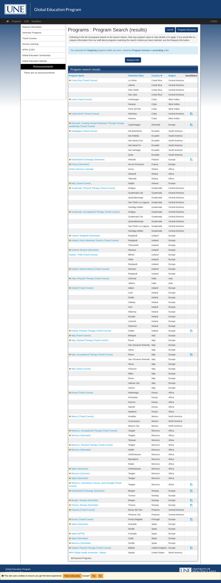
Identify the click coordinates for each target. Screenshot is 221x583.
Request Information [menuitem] (32, 27)
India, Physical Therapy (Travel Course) (90, 278)
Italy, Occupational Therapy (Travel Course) (92, 354)
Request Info (133, 60)
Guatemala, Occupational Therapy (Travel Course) (95, 212)
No (100, 576)
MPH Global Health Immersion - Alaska (87, 552)
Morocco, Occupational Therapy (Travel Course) (94, 430)
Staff (26, 21)
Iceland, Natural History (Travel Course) (90, 269)
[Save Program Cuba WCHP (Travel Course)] (191, 113)
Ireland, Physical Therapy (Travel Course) (91, 331)
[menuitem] (43, 81)
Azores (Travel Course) (82, 519)
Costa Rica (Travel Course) (84, 80)
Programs (16, 21)
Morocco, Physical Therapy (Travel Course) (92, 445)
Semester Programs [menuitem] (31, 32)
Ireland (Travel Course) (82, 288)
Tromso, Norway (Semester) (84, 505)
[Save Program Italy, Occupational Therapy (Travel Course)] (191, 354)
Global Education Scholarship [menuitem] (36, 55)
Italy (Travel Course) (81, 183)
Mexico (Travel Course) (82, 416)
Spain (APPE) (78, 533)
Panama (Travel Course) (83, 510)
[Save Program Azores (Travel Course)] (191, 519)
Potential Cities (136, 75)
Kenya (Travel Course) (82, 392)
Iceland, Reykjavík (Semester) (85, 235)
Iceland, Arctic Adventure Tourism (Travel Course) (94, 240)
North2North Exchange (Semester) (88, 159)
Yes (93, 576)
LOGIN (213, 21)
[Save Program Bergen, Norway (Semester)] (191, 500)
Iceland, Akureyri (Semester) (85, 250)
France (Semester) (80, 164)
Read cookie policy (72, 576)
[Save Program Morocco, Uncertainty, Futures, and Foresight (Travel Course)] (191, 484)
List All (170, 30)
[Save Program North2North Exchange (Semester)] (191, 159)
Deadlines (36, 21)
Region (172, 75)
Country (156, 75)
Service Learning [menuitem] (30, 44)
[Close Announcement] (195, 37)
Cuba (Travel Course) (81, 99)
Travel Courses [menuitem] (29, 38)
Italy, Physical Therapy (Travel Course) (89, 340)
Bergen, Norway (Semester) (84, 500)
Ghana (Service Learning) (81, 169)
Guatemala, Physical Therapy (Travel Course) (93, 188)
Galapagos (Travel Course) (84, 131)
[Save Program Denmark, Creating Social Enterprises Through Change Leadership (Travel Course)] (191, 125)
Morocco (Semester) (81, 435)
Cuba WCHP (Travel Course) (85, 113)
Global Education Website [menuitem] (34, 61)
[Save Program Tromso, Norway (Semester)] (191, 505)
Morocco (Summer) (80, 473)
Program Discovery (187, 30)
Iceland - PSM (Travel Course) (83, 254)
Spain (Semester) (79, 468)
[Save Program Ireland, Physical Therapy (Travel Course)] (191, 331)
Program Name (76, 75)
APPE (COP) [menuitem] (28, 49)
